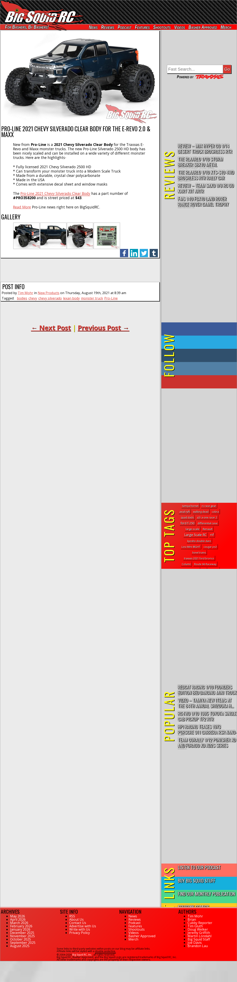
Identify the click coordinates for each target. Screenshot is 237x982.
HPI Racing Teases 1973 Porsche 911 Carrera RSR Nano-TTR (207, 729)
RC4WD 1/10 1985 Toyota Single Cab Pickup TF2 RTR (207, 716)
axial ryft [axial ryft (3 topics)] (185, 511)
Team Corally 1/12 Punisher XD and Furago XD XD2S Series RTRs (207, 742)
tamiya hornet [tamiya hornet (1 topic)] (190, 506)
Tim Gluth (195, 926)
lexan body (71, 298)
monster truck (92, 298)
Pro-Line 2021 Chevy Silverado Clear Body (55, 193)
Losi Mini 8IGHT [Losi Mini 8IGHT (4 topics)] (191, 547)
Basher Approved (203, 27)
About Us (76, 919)
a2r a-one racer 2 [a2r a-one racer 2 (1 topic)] (207, 517)
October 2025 (20, 939)
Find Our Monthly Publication (206, 893)
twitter (144, 251)
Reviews (107, 27)
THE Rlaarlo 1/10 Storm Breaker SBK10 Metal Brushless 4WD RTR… (200, 161)
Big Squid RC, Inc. (82, 954)
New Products (48, 293)
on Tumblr (204, 355)
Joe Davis (195, 942)
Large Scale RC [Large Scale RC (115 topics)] (195, 534)
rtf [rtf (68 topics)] (212, 535)
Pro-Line (111, 298)
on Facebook (200, 329)
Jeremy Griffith (199, 932)
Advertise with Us (82, 926)
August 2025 (19, 946)
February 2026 (21, 926)
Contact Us (77, 922)
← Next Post (51, 327)
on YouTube (202, 381)
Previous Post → (103, 327)
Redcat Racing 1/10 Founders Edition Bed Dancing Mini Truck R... (207, 689)
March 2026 (19, 922)
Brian (192, 919)
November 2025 (22, 936)
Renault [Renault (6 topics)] (207, 529)
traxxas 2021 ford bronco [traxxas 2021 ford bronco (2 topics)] (199, 558)
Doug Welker (198, 929)
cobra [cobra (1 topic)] (215, 511)
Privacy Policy (79, 932)
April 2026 (18, 919)
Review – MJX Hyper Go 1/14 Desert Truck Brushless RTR (205, 148)
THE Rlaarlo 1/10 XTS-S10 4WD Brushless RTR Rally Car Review (206, 175)
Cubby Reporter (200, 922)
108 (2, 963)
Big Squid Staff (199, 939)
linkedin (134, 251)
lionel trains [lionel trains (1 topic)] (199, 552)
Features (142, 27)
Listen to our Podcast (199, 867)
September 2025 (22, 942)
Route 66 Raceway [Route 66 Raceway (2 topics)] (205, 564)
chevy (32, 298)
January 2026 (20, 929)
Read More (22, 207)
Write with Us (79, 929)
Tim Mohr (25, 293)
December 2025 (22, 932)
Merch (226, 27)
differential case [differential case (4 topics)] (208, 523)
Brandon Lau (198, 946)
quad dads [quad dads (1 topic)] (187, 517)
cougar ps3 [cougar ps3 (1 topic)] (210, 547)
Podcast (124, 27)
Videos (179, 27)
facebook (124, 251)
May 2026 (17, 916)
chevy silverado (50, 298)
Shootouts (162, 27)
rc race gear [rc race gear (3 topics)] (209, 506)
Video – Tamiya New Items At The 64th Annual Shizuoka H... (206, 703)
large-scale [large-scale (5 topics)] (192, 529)
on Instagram (198, 368)
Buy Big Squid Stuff (196, 880)
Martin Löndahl (199, 936)
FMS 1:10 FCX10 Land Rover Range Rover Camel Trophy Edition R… (203, 201)
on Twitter (204, 342)
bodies (22, 298)
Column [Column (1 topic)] (186, 564)
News (93, 27)
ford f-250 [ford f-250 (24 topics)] (187, 523)
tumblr (154, 251)
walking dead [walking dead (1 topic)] (201, 511)
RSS (72, 916)
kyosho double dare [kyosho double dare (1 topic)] (199, 541)
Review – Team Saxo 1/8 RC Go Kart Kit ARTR (206, 188)
